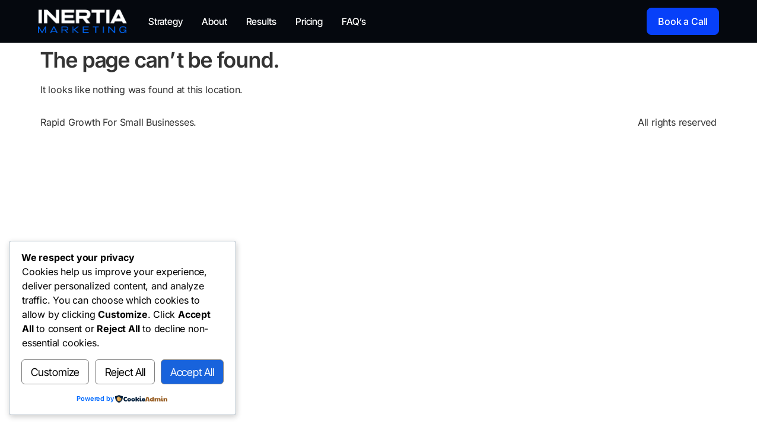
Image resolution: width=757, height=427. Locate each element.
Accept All (192, 372)
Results (261, 21)
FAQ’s (354, 21)
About (214, 21)
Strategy (165, 21)
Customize (55, 372)
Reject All (125, 372)
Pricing (309, 21)
